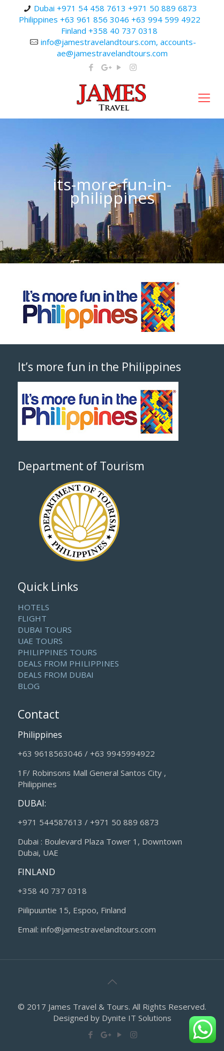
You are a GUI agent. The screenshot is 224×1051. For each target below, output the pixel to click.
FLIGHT (32, 618)
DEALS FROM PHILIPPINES (68, 663)
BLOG (29, 685)
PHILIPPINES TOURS (57, 652)
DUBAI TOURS (45, 629)
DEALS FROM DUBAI (56, 674)
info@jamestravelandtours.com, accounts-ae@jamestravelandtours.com (118, 47)
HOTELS (33, 607)
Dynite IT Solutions (136, 1017)
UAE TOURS (40, 640)
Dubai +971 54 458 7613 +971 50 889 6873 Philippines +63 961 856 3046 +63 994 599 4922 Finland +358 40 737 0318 (109, 19)
